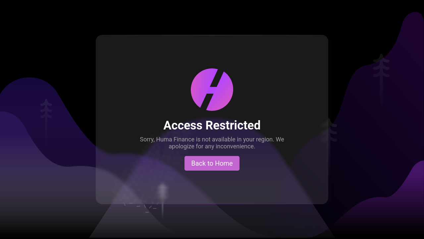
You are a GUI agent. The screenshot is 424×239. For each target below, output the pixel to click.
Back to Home (212, 163)
